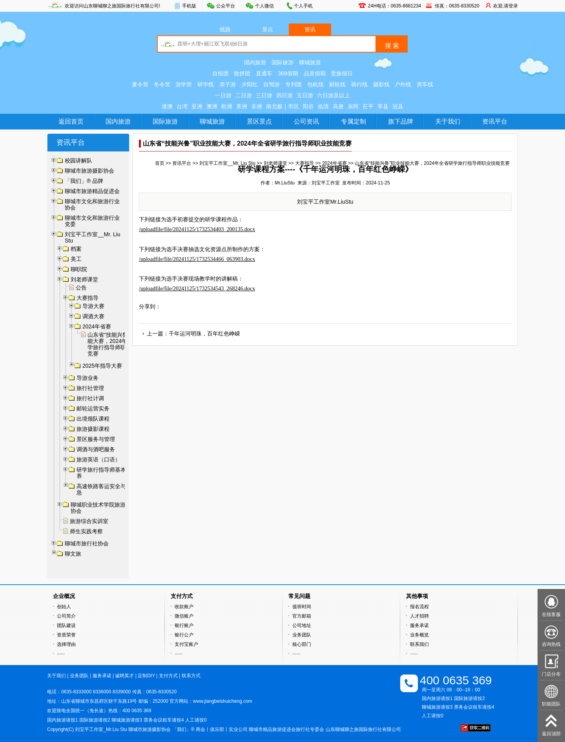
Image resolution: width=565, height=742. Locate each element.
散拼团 (242, 73)
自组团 (220, 73)
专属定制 (353, 121)
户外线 (403, 84)
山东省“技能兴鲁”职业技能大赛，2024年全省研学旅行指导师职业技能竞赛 (116, 344)
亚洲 (196, 106)
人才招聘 (419, 616)
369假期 (288, 73)
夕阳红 (249, 84)
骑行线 (359, 84)
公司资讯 (306, 121)
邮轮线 (337, 84)
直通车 (264, 73)
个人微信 (264, 6)
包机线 (315, 84)
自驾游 (271, 84)
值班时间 (301, 606)
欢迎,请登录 (505, 6)
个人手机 (303, 6)
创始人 (64, 606)
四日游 (284, 95)
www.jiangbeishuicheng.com (222, 701)
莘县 (382, 106)
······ (61, 653)
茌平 (368, 106)
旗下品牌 (400, 121)
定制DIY (146, 675)
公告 (81, 287)
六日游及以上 (333, 95)
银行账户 (184, 625)
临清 (323, 106)
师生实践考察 (86, 531)
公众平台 (225, 6)
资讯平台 (494, 121)
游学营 (183, 84)
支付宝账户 (186, 644)
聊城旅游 (310, 62)
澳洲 (211, 106)
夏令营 (140, 84)
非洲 (256, 106)
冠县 (397, 106)
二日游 (243, 95)
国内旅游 (255, 62)
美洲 (241, 106)
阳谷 (308, 106)
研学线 (205, 84)
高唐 (338, 106)
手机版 (189, 6)
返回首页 (71, 121)
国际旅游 (282, 62)
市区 (293, 106)
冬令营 (162, 84)
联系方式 (191, 675)
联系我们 (419, 644)
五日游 (305, 95)
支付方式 (168, 675)
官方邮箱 (301, 616)
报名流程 (419, 606)
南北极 (274, 106)
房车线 (425, 84)
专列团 (293, 84)
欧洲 (226, 106)
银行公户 (184, 635)
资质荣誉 (66, 635)
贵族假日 (342, 73)
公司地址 (301, 625)
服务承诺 (419, 625)
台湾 (182, 106)
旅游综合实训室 (89, 521)
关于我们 (447, 121)
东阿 (353, 106)
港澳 (167, 106)
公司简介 (66, 616)
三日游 (264, 95)
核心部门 (301, 644)
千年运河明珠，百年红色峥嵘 (204, 333)
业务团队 (301, 635)
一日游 (223, 95)
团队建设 (66, 625)
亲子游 (227, 84)
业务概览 (419, 635)
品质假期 (315, 73)
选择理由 (66, 644)
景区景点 (259, 121)
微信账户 (184, 616)
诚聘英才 (124, 675)
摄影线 (381, 84)
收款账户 (184, 606)
